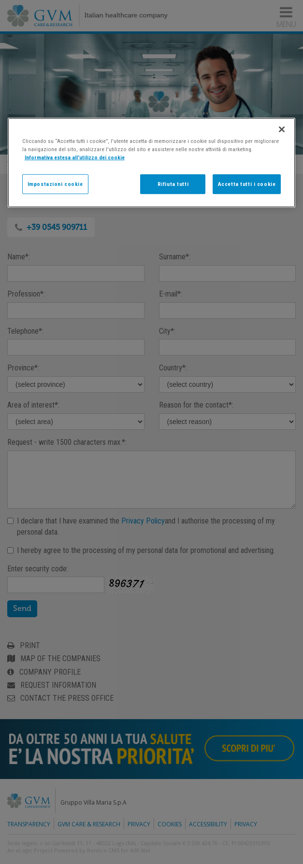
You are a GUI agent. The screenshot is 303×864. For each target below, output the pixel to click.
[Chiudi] (281, 129)
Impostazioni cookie (55, 183)
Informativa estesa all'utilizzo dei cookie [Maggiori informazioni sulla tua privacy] (75, 157)
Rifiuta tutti (173, 183)
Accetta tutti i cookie (247, 183)
